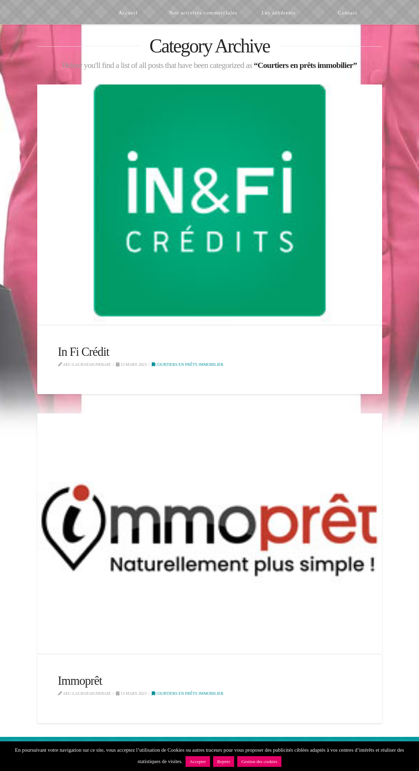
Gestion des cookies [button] (259, 761)
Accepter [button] (198, 761)
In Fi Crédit (83, 352)
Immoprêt (80, 681)
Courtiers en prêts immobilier (187, 364)
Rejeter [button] (223, 761)
